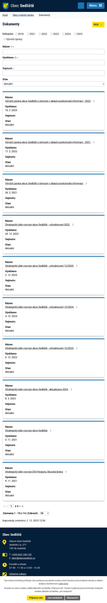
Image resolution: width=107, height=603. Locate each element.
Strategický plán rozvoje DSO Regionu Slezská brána (36, 471)
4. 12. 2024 (11, 316)
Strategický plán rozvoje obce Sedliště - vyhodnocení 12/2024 (41, 307)
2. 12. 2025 (11, 274)
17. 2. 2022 (11, 151)
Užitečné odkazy (17, 573)
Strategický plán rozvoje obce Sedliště (28, 430)
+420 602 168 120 (21, 554)
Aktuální (9, 124)
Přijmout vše (36, 597)
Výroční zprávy (14, 39)
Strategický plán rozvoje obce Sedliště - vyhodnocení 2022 (40, 224)
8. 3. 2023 (10, 398)
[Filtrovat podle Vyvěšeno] (53, 62)
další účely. (63, 584)
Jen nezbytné (55, 597)
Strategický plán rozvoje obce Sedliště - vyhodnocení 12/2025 (41, 265)
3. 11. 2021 (11, 439)
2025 (79, 33)
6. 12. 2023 (11, 357)
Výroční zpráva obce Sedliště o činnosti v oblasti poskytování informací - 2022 (50, 101)
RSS (98, 24)
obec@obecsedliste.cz (23, 558)
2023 (56, 33)
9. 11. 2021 (11, 480)
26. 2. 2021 (11, 192)
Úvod (5, 15)
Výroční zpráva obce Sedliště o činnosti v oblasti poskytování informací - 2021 (50, 142)
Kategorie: (8, 33)
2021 (32, 33)
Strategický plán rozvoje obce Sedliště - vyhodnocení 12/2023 (41, 348)
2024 (68, 33)
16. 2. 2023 (11, 110)
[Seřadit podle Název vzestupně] (13, 45)
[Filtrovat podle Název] (53, 51)
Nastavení (72, 597)
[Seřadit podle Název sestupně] (13, 47)
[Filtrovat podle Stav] (53, 83)
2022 (44, 33)
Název (7, 46)
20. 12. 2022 (12, 233)
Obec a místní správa (23, 15)
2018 (21, 33)
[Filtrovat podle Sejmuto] (53, 73)
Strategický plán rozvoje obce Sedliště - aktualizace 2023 (39, 389)
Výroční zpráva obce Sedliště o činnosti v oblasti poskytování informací (46, 183)
